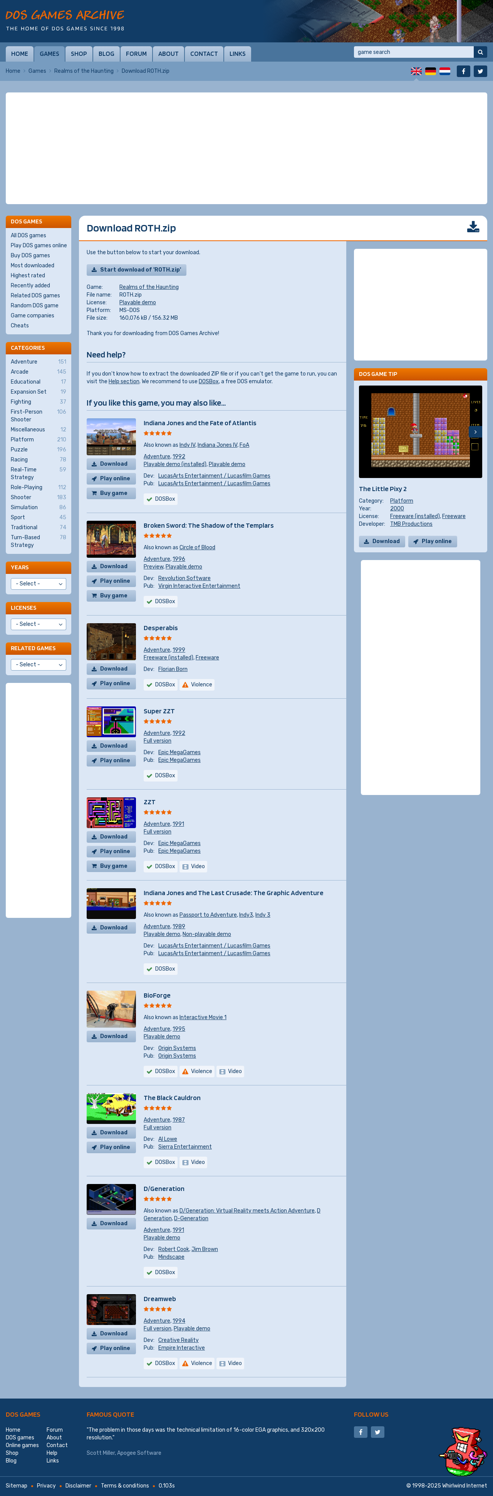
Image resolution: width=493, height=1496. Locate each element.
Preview (153, 567)
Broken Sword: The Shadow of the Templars (209, 525)
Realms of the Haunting (84, 71)
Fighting (38, 402)
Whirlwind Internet (464, 1486)
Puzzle (38, 450)
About (168, 53)
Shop (79, 53)
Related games (33, 648)
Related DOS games (35, 295)
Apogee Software (139, 1453)
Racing (38, 460)
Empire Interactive (181, 1348)
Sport (38, 518)
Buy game (113, 493)
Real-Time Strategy (38, 473)
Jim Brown (204, 1249)
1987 (179, 1120)
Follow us (371, 1414)
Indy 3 (262, 915)
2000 (397, 508)
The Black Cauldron (172, 1097)
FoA (244, 445)
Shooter (38, 497)
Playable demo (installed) (175, 464)
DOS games (23, 1414)
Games (49, 53)
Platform (401, 501)
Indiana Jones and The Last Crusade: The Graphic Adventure (234, 893)
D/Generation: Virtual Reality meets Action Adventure (247, 1211)
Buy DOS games (30, 255)
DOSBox (209, 381)
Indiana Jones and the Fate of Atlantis (200, 423)
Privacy (46, 1486)
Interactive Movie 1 (202, 1017)
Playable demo (137, 302)
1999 (179, 650)
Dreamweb (160, 1299)
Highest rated (28, 275)
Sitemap (16, 1486)
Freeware (207, 657)
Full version (157, 741)
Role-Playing (38, 487)
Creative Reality (178, 1340)
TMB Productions (411, 524)
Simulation (38, 508)
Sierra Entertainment (185, 1147)
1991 (178, 824)
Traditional (38, 528)
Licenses (23, 607)
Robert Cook (173, 1249)
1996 (179, 559)
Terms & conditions (125, 1486)
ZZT (150, 802)
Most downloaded (32, 265)
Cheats (20, 325)
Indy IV (187, 445)
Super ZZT (159, 711)
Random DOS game (35, 305)
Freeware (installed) (168, 657)
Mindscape (171, 1257)
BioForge (157, 995)
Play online (115, 478)
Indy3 (246, 915)
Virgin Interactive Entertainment (199, 586)
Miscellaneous (38, 430)
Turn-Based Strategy (38, 541)
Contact (204, 53)
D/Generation (164, 1188)
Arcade (38, 372)
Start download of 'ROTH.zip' (140, 270)
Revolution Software (184, 578)
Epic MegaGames (179, 752)
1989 (179, 926)
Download (113, 464)
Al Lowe (167, 1139)
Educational (38, 382)
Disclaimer (78, 1486)
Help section (124, 381)
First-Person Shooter (38, 415)
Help (52, 1453)
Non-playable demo (207, 934)
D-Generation (191, 1218)
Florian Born (173, 669)
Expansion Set (38, 392)
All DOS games (28, 235)
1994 (179, 1321)
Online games (22, 1445)
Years (20, 567)
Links (238, 53)
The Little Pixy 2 (383, 489)
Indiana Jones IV (217, 445)
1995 (179, 1029)
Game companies (32, 315)
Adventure (157, 456)
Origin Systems (177, 1048)
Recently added (30, 285)
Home (19, 53)
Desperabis (161, 628)
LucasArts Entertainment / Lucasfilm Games (214, 476)
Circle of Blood (197, 547)
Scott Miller (101, 1453)
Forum (136, 53)
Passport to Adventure (208, 915)
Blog (106, 53)
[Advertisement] (246, 148)
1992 (179, 456)
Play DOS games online (39, 245)
